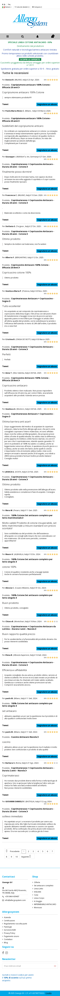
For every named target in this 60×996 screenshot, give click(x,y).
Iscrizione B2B (10, 930)
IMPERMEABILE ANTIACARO (45, 904)
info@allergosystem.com (15, 900)
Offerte (37, 882)
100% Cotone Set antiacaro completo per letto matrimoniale (27, 516)
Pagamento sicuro (11, 936)
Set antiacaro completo (43, 885)
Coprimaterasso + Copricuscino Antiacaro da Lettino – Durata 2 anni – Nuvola (29, 627)
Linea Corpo (39, 898)
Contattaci (8, 939)
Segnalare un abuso (47, 104)
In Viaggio (38, 901)
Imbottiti (37, 892)
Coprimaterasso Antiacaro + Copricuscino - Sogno (28, 299)
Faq (9, 4)
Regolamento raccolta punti (15, 924)
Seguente (27, 856)
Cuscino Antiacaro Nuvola (25, 737)
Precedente (13, 851)
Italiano (7, 7)
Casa (36, 895)
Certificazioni (9, 921)
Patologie (8, 927)
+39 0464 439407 (12, 896)
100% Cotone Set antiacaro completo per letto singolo (27, 560)
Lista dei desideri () (22, 7)
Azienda (7, 917)
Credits (48, 993)
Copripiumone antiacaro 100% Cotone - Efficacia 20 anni (26, 86)
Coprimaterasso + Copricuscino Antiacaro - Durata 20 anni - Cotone (28, 165)
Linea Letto (38, 889)
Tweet (5, 104)
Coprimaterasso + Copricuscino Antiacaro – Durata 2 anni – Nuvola (28, 769)
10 (17, 857)
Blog (6, 942)
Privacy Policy (9, 933)
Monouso (38, 907)
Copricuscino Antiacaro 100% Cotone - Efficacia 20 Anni (26, 266)
